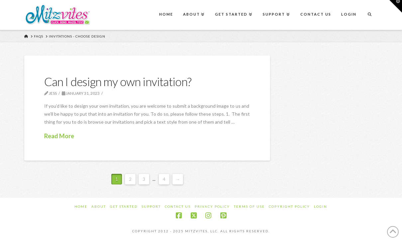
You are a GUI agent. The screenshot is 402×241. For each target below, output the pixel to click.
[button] (395, 6)
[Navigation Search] (369, 15)
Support (151, 206)
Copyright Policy (289, 206)
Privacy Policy (212, 206)
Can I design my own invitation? (118, 81)
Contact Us (178, 206)
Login (320, 206)
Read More (59, 136)
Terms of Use (249, 206)
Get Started (124, 206)
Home (80, 206)
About (98, 206)
